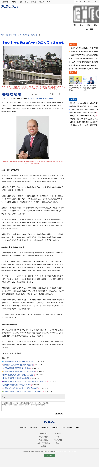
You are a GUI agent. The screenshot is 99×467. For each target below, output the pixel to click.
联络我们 (33, 2)
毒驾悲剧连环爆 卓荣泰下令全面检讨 (16, 378)
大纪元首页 (43, 434)
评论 (88, 25)
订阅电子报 (58, 440)
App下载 (55, 427)
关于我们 (14, 2)
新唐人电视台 (43, 440)
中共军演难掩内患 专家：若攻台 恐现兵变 (18, 375)
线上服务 (58, 434)
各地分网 (8, 35)
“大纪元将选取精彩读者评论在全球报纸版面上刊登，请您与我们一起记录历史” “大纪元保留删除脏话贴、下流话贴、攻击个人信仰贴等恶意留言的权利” (33, 406)
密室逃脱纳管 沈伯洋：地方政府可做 (83, 112)
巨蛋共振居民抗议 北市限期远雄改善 (83, 116)
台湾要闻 (26, 35)
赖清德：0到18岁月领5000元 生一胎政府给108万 (20, 388)
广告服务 (49, 2)
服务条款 (33, 452)
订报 (21, 2)
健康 (95, 25)
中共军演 (31, 98)
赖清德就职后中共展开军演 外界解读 (16, 368)
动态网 (43, 446)
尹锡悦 (50, 98)
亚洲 (14, 35)
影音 (81, 25)
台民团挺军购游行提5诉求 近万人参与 (17, 385)
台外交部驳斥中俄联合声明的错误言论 (84, 65)
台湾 (19, 35)
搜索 (87, 29)
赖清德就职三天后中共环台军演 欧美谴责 (18, 365)
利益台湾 (41, 2)
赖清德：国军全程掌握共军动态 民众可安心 (19, 371)
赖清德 (45, 98)
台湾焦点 (34, 35)
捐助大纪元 (51, 452)
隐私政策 (39, 452)
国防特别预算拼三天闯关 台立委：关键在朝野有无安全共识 (25, 382)
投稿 (77, 427)
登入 (77, 1)
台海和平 (38, 98)
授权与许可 (26, 452)
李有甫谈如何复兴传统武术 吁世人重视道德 (75, 88)
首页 (2, 35)
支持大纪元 (44, 427)
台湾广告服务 (67, 427)
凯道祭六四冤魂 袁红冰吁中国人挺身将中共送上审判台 (23, 392)
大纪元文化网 (43, 437)
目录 (91, 28)
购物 (26, 2)
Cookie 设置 (49, 455)
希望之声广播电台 (43, 443)
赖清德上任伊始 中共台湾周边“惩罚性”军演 (19, 361)
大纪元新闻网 (5, 2)
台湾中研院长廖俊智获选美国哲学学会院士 (89, 88)
